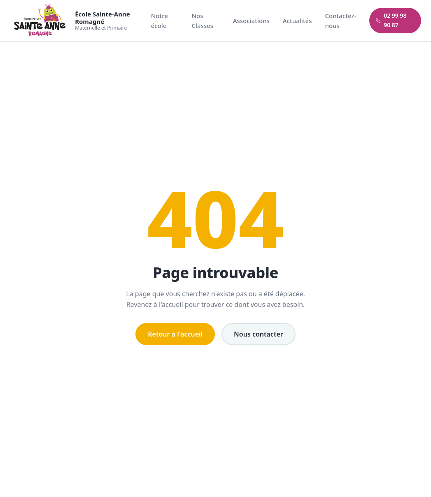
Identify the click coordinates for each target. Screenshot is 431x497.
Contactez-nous (340, 21)
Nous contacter (258, 334)
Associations (251, 20)
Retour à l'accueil (175, 334)
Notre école (159, 21)
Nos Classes (202, 21)
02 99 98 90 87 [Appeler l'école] (391, 20)
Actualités (297, 20)
